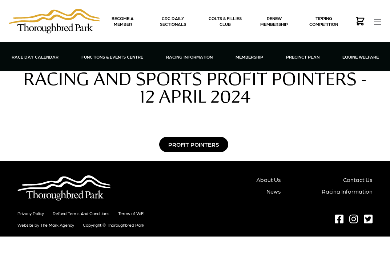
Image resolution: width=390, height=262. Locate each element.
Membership (249, 56)
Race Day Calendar (35, 56)
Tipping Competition (323, 21)
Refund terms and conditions (81, 213)
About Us (268, 179)
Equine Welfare (360, 56)
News (273, 191)
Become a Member (123, 21)
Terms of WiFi (131, 213)
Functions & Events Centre (112, 56)
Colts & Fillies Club (225, 21)
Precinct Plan (302, 56)
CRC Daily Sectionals (173, 21)
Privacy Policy (30, 213)
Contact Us (358, 179)
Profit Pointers (193, 144)
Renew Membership (274, 21)
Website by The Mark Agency (45, 224)
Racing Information (189, 56)
